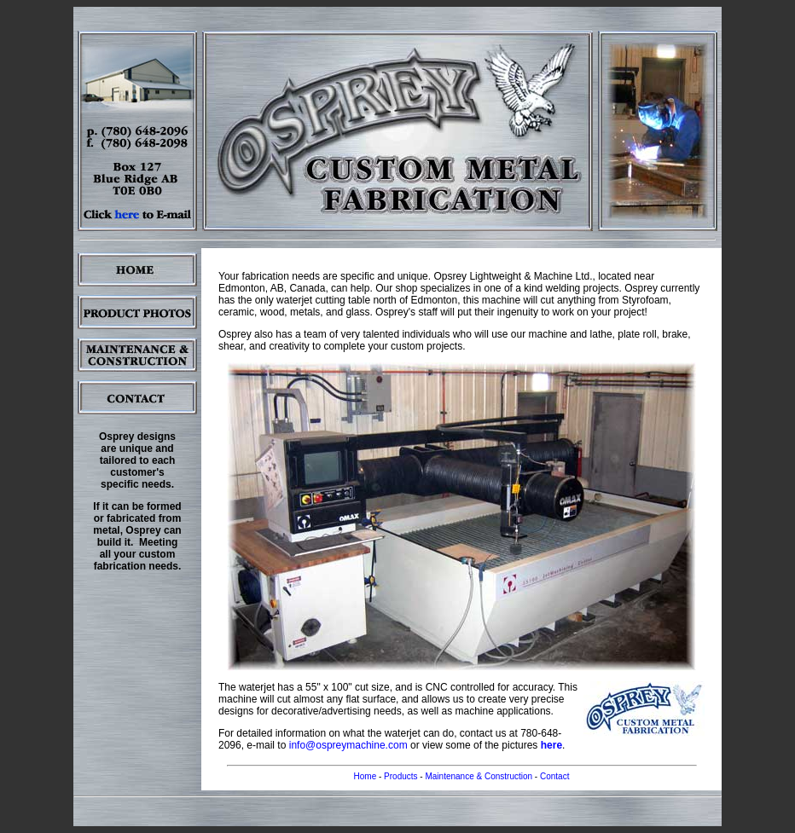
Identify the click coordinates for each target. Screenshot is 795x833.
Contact (554, 776)
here (551, 745)
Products (400, 776)
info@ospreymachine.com (348, 745)
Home (365, 776)
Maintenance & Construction (478, 776)
